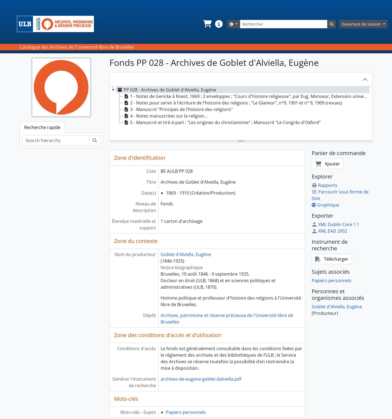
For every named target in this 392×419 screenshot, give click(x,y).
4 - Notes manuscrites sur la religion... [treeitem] (165, 116)
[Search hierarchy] (55, 140)
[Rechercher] (283, 24)
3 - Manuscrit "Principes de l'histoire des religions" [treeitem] (178, 109)
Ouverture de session (362, 24)
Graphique (325, 205)
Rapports (324, 185)
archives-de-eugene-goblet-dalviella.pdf (201, 379)
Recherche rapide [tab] (42, 127)
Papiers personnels (186, 412)
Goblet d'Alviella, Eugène (186, 254)
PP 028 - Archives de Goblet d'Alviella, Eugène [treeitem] (166, 90)
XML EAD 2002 (329, 231)
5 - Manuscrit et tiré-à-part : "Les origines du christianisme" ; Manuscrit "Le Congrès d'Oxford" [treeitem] (222, 122)
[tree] (241, 114)
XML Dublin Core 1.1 (335, 224)
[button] (207, 24)
